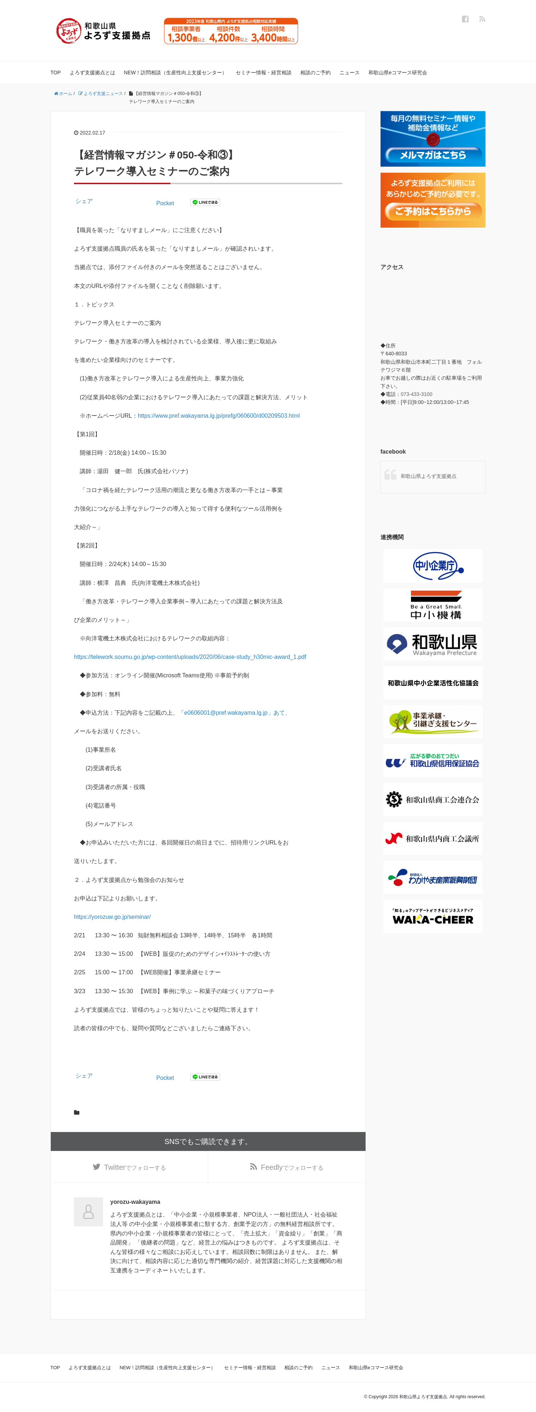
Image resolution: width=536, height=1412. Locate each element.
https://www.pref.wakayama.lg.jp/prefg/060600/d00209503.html (219, 416)
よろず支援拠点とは (92, 72)
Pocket (165, 203)
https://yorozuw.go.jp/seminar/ (112, 917)
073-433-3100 (416, 394)
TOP (55, 72)
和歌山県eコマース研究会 (397, 72)
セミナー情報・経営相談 (264, 72)
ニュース (349, 72)
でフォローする (135, 1167)
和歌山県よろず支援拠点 (429, 476)
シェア (84, 201)
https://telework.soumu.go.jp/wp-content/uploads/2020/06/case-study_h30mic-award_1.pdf (190, 657)
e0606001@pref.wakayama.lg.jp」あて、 (237, 713)
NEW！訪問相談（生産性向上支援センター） (175, 72)
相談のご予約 (315, 72)
